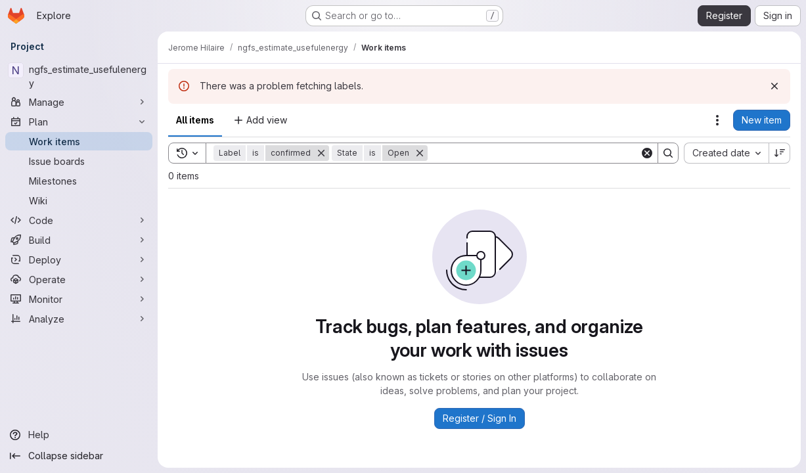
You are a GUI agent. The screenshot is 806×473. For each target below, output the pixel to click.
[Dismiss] (774, 86)
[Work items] (78, 141)
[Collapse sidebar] (78, 456)
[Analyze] (78, 318)
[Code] (78, 220)
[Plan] (78, 121)
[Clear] (647, 153)
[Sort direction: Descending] (779, 153)
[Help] (78, 435)
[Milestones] (78, 180)
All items (195, 119)
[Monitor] (78, 299)
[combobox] (726, 153)
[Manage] (78, 102)
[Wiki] (78, 200)
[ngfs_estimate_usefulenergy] (78, 76)
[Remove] (321, 153)
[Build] (78, 240)
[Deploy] (78, 259)
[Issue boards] (78, 161)
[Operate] (78, 279)
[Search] (533, 153)
